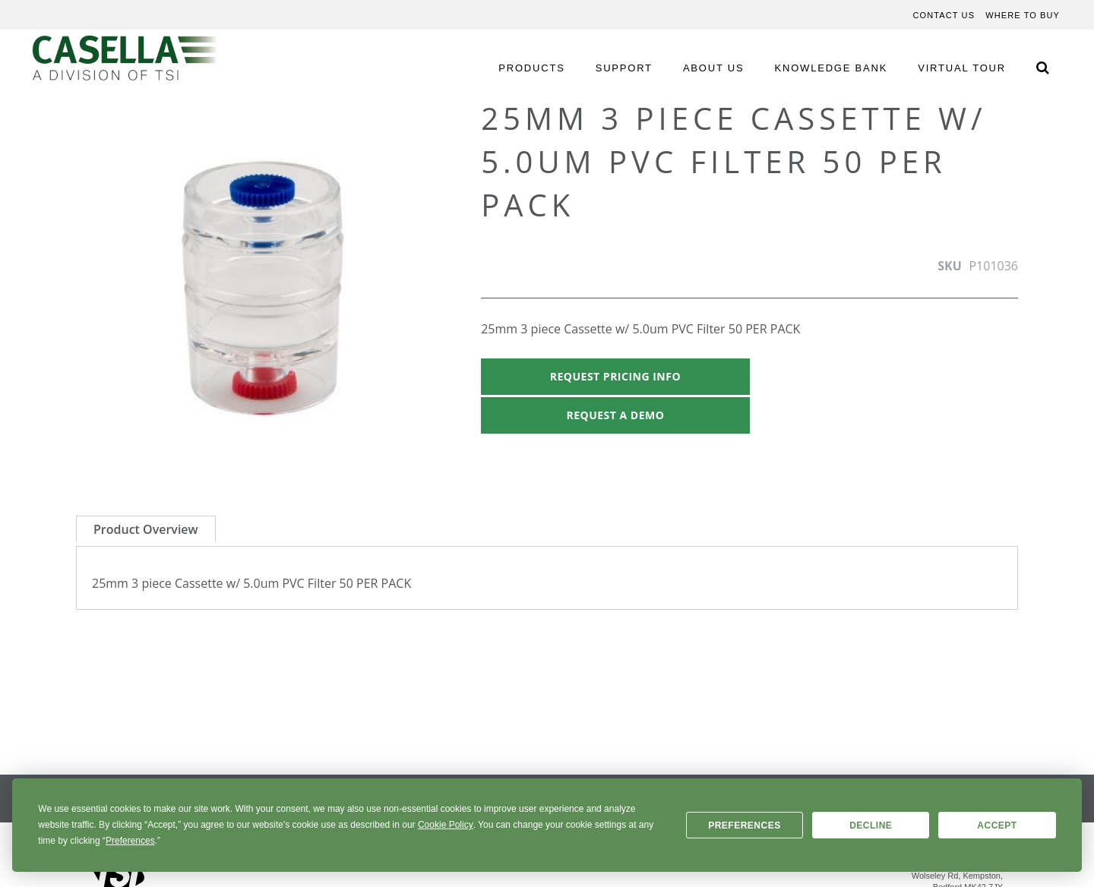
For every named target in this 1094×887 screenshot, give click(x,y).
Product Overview (145, 529)
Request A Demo (615, 415)
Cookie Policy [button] (445, 824)
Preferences (744, 825)
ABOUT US (714, 68)
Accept (997, 825)
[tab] (146, 529)
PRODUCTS (531, 68)
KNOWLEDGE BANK (831, 68)
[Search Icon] (1042, 67)
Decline (870, 825)
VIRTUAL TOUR (962, 68)
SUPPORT (624, 68)
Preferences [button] (130, 840)
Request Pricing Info (615, 376)
